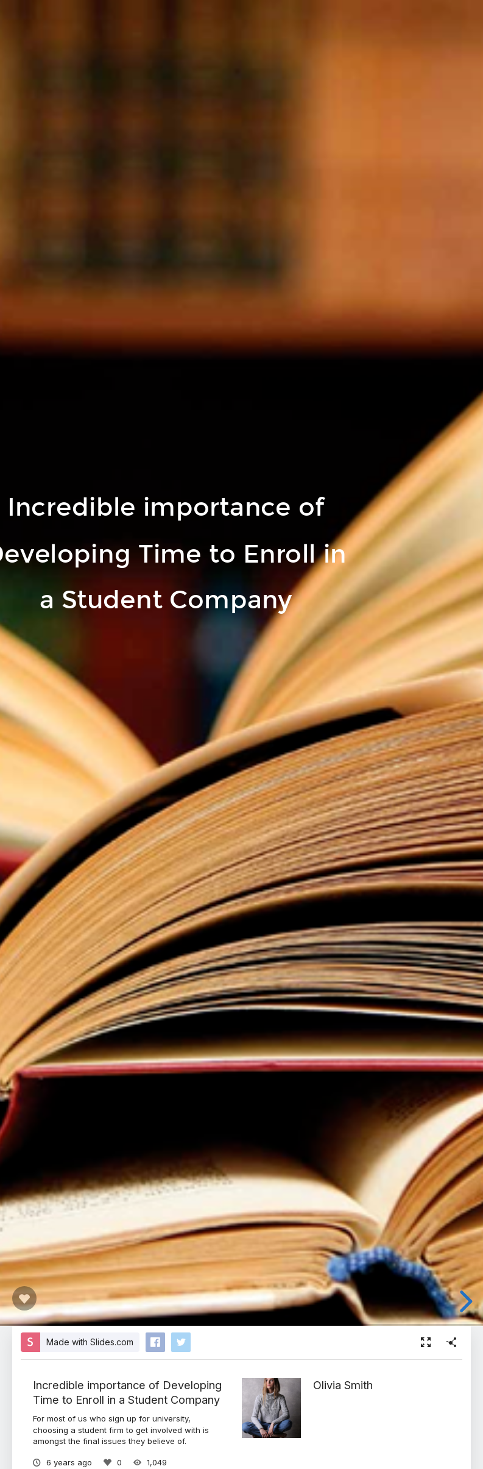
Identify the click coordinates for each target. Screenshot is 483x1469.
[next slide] (464, 1301)
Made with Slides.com (89, 1342)
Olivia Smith (343, 1385)
